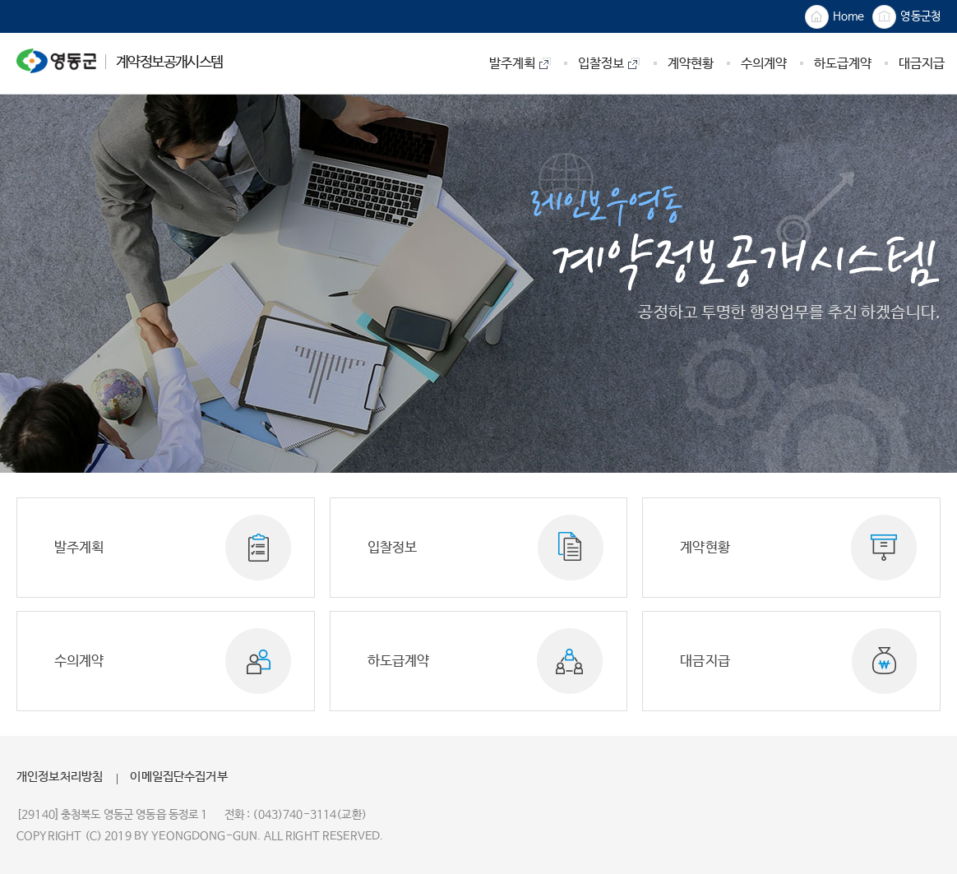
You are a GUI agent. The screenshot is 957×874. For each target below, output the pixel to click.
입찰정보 (393, 548)
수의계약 (79, 661)
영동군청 (906, 17)
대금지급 (705, 661)
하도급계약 (399, 661)
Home (835, 17)
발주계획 (79, 548)
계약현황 (705, 548)
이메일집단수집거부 (178, 777)
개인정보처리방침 (59, 777)
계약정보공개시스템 (119, 61)
